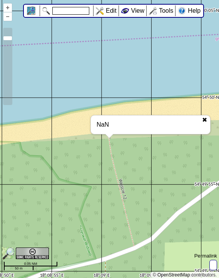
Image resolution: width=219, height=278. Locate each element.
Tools (166, 10)
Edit (111, 10)
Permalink (205, 256)
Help (194, 10)
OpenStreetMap (173, 275)
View (137, 10)
